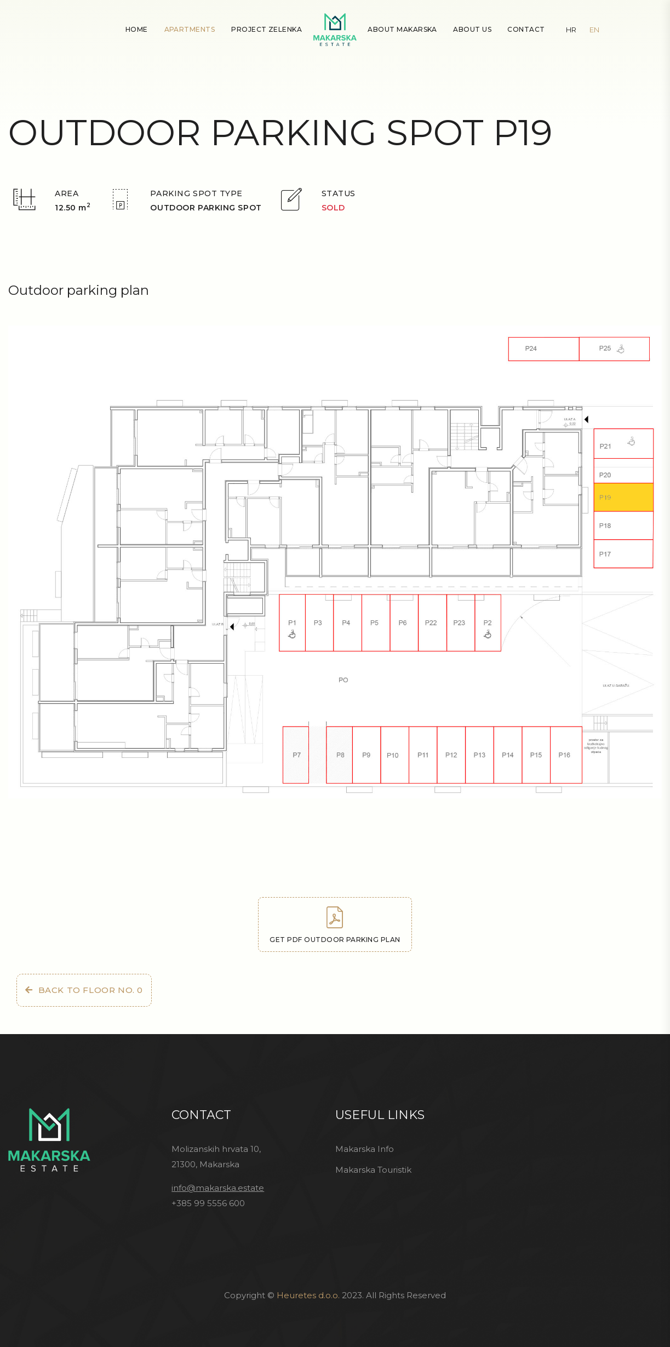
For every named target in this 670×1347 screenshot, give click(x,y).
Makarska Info (364, 1149)
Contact (526, 29)
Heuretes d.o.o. (308, 1295)
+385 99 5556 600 (208, 1203)
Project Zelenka (266, 29)
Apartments (189, 29)
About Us (472, 29)
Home (136, 29)
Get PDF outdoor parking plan (335, 925)
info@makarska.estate (217, 1188)
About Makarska (402, 29)
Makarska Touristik (373, 1170)
